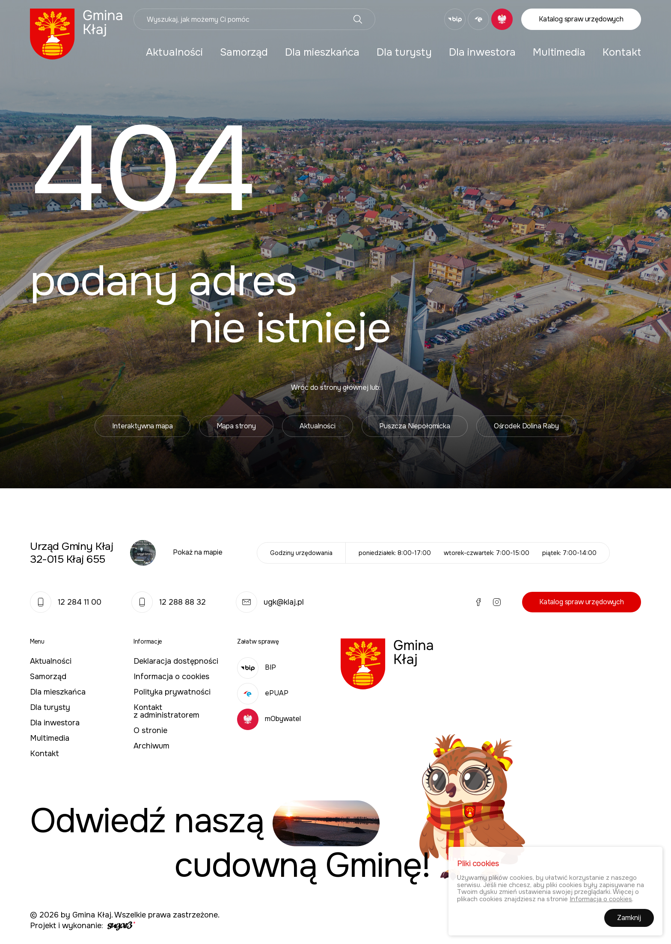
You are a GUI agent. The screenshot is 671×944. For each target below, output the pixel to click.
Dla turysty (404, 52)
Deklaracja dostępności (176, 661)
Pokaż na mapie (198, 552)
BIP (256, 667)
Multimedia (559, 52)
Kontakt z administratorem (166, 711)
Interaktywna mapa (142, 426)
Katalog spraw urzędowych (581, 19)
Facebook (400, 19)
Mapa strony (236, 426)
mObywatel (269, 718)
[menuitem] (174, 52)
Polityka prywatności (172, 692)
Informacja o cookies (171, 676)
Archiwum (151, 746)
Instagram (419, 19)
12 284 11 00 (65, 602)
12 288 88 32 (168, 602)
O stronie (150, 730)
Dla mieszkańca (322, 52)
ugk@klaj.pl (270, 602)
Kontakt (622, 52)
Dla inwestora (482, 52)
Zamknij (629, 919)
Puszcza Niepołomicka (414, 426)
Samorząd (244, 52)
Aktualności (174, 52)
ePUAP (262, 693)
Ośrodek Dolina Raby (526, 426)
